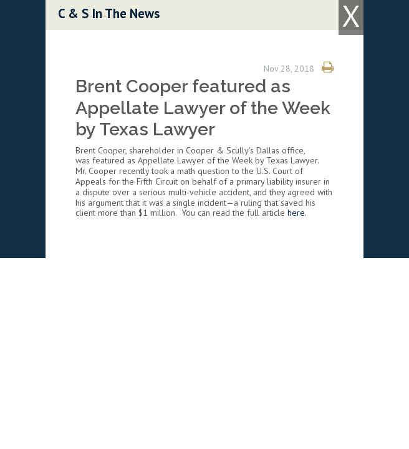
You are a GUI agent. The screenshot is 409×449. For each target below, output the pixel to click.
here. (297, 212)
